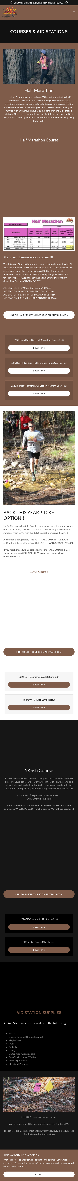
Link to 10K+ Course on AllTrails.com (39, 652)
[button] (74, 12)
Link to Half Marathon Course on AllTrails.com (39, 315)
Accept (39, 1174)
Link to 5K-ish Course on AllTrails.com (39, 894)
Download (39, 348)
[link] (9, 12)
